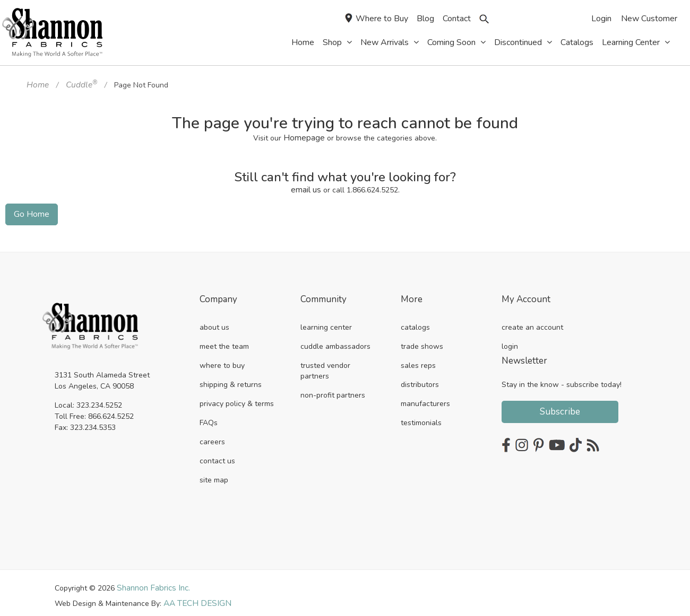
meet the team (224, 342)
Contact (457, 18)
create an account (532, 323)
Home (37, 84)
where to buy (222, 361)
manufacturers (425, 399)
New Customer (649, 18)
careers (212, 437)
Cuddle (78, 84)
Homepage (304, 136)
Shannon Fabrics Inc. (151, 583)
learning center (326, 323)
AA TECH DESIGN (193, 598)
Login (601, 18)
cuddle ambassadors (335, 342)
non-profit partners (332, 390)
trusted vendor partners (325, 366)
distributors (420, 380)
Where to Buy (376, 19)
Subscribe (560, 407)
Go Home (29, 210)
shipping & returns (231, 380)
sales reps (418, 361)
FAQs (209, 418)
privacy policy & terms (237, 399)
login (510, 342)
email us (306, 187)
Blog (425, 18)
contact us (217, 456)
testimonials (421, 418)
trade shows (422, 342)
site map (214, 475)
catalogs (415, 323)
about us (214, 323)
